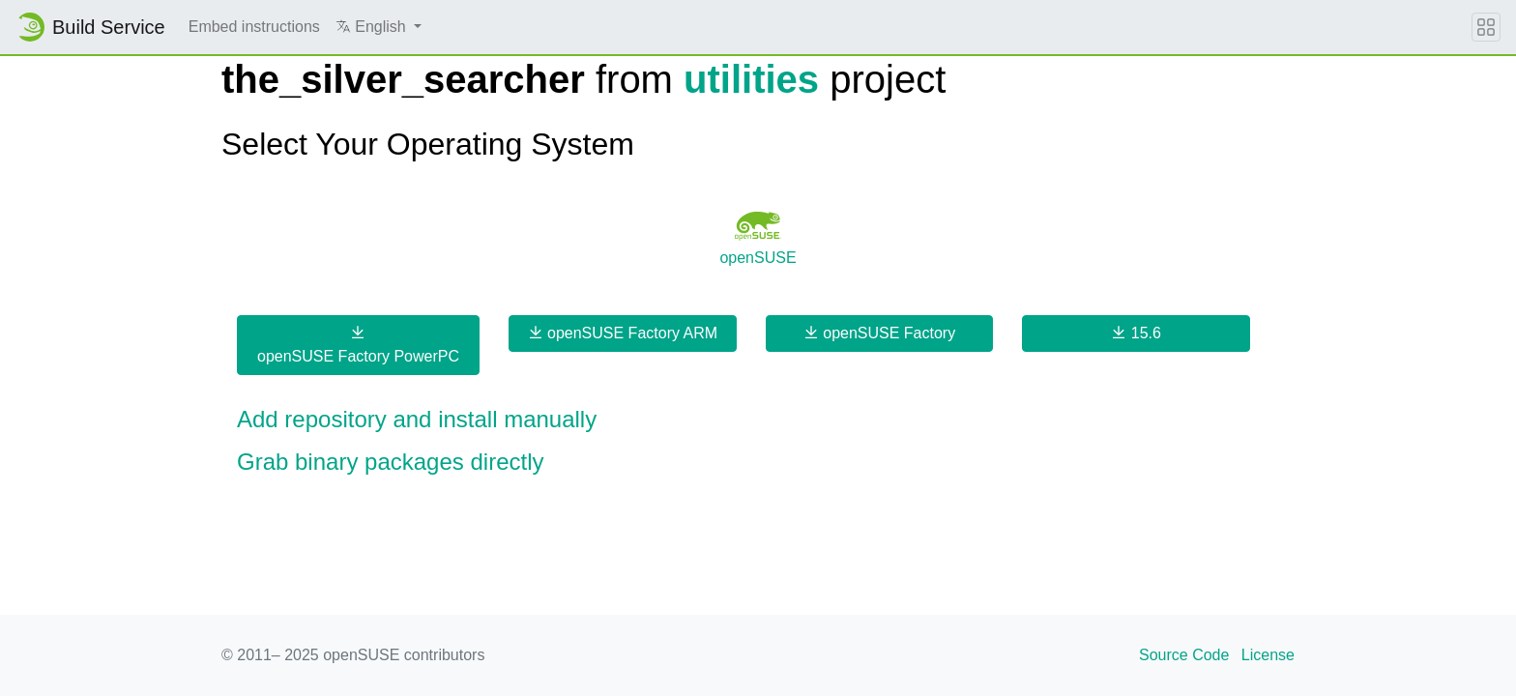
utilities (751, 79)
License (1268, 655)
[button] (378, 27)
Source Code (1184, 655)
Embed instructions (254, 26)
